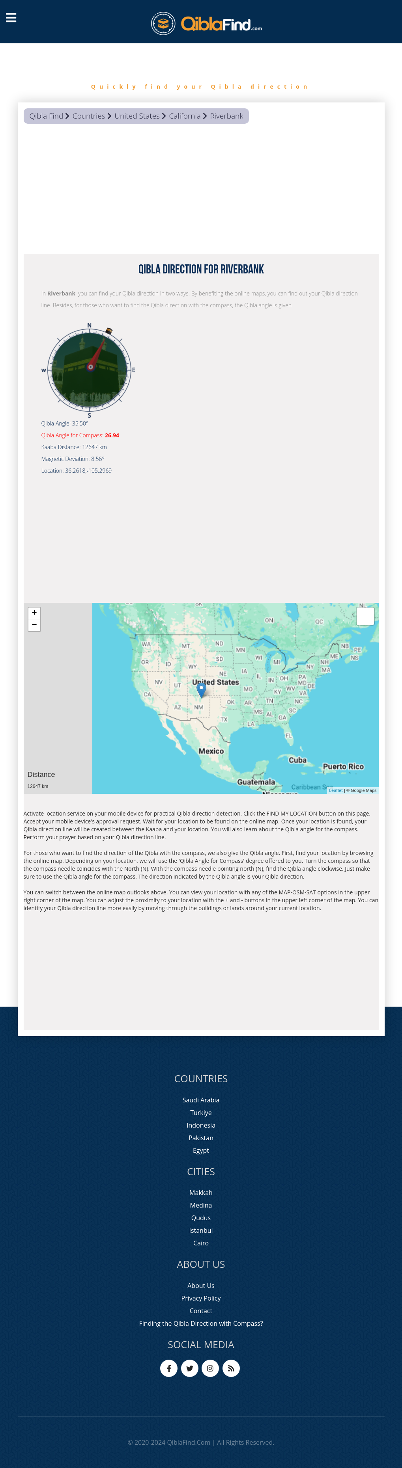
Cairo (201, 1243)
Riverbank (226, 116)
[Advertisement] (201, 191)
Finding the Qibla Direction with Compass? (201, 1323)
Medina (201, 1205)
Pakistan (201, 1138)
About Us (201, 1285)
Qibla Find (47, 116)
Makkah (201, 1192)
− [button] (34, 625)
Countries (89, 116)
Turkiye (201, 1112)
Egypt (201, 1150)
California (185, 116)
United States (137, 116)
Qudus (201, 1217)
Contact (201, 1310)
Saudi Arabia (201, 1100)
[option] (201, 72)
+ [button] (34, 613)
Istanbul (201, 1230)
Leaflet (336, 790)
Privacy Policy (201, 1298)
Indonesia (201, 1125)
